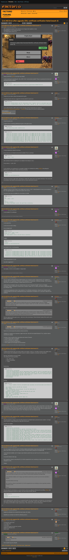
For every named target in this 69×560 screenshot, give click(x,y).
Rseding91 (56, 208)
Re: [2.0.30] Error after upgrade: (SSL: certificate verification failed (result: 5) (20, 73)
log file (13, 76)
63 (57, 122)
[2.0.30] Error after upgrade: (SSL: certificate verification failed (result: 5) (30, 20)
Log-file (3, 545)
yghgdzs (56, 25)
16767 (58, 213)
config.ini (40, 168)
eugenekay (56, 276)
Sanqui (56, 76)
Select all (9, 101)
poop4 (56, 519)
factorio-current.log (6, 112)
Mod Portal (20, 1)
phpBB (31, 555)
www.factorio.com (6, 16)
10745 (58, 537)
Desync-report (13, 545)
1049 (58, 280)
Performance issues (20, 545)
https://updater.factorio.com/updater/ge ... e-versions (14, 109)
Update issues (27, 545)
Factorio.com (4, 1)
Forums (11, 1)
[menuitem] (29, 11)
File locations (7, 545)
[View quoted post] (14, 301)
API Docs (26, 1)
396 (57, 81)
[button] (67, 23)
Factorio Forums (7, 13)
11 (57, 29)
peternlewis (57, 117)
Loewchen (56, 532)
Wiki (16, 1)
